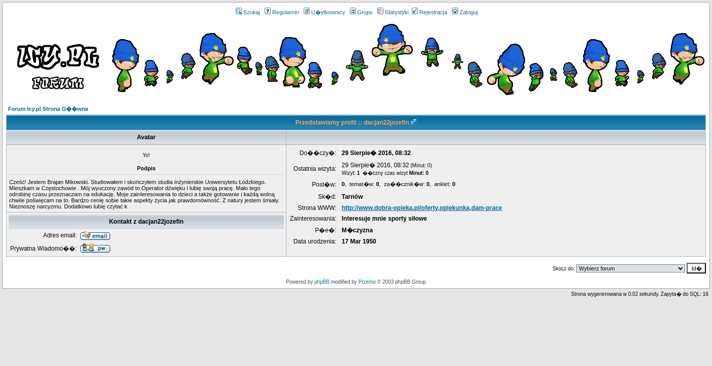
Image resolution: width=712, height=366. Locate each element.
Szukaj (248, 12)
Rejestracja (429, 12)
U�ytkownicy (324, 12)
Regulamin (282, 12)
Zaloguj (465, 12)
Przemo (367, 282)
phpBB (322, 282)
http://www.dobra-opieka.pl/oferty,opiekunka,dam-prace (422, 207)
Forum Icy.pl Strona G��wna (48, 109)
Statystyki (393, 12)
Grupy (361, 12)
